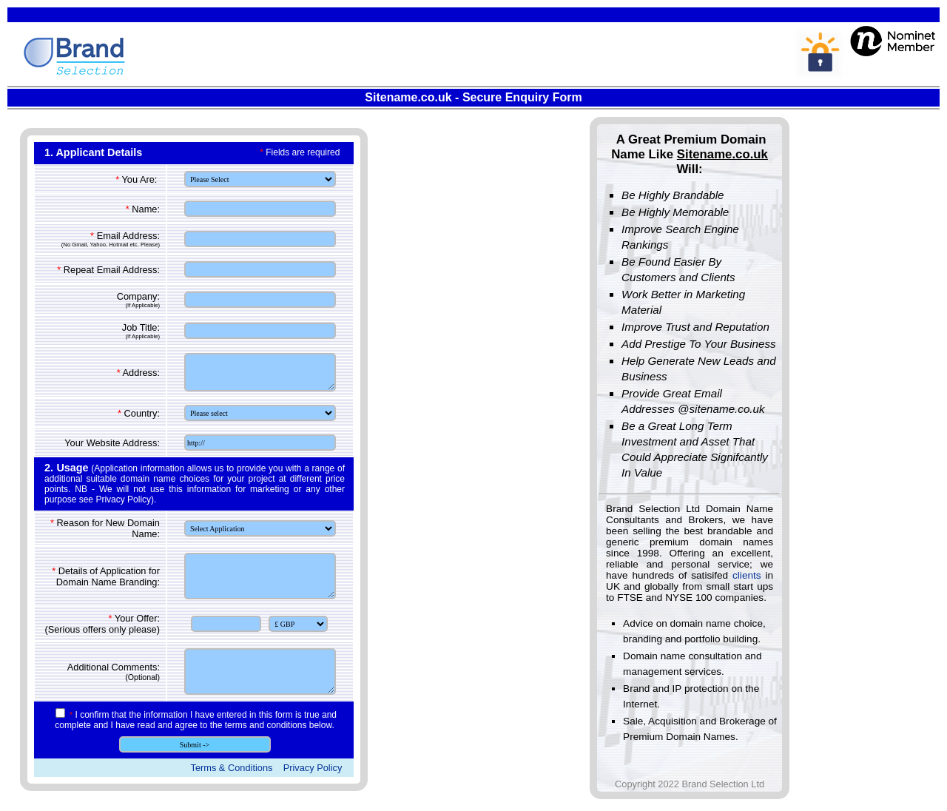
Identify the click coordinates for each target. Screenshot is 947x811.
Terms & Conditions (231, 767)
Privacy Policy (313, 767)
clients (746, 575)
